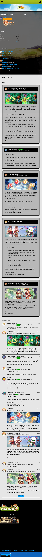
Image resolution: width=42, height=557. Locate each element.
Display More (21, 495)
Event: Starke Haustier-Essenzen (9, 64)
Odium (17, 41)
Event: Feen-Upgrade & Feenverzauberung (17, 88)
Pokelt (4, 17)
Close (9, 555)
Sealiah (9, 378)
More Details (3, 555)
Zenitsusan (4, 58)
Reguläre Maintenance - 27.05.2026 (10, 68)
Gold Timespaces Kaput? (8, 51)
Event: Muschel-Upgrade (8, 60)
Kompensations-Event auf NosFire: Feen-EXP (18, 283)
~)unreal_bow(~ (11, 150)
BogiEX (3, 53)
